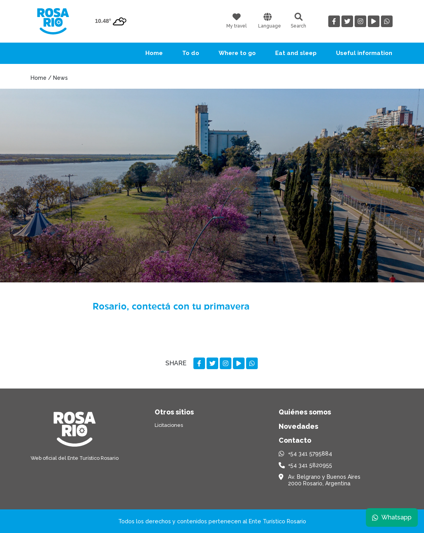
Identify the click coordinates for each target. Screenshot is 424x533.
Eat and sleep (296, 53)
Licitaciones (169, 425)
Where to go (237, 53)
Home (154, 53)
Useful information (364, 53)
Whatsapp (392, 517)
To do (190, 53)
